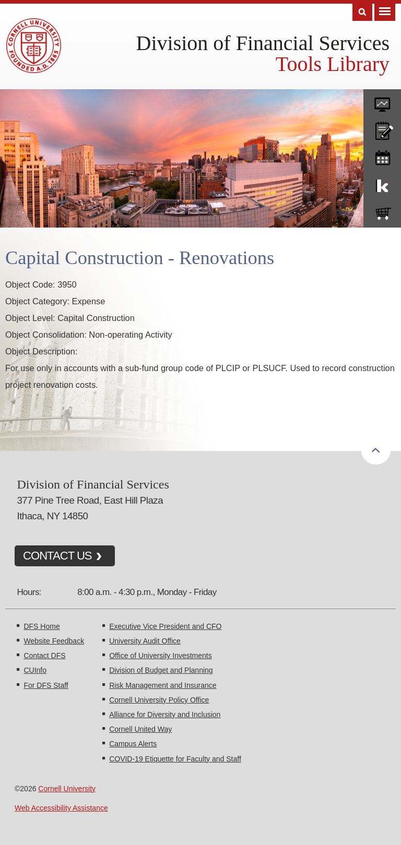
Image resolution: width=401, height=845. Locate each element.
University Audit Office (145, 641)
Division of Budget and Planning (161, 670)
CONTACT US (57, 555)
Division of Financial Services (263, 43)
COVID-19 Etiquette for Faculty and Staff (175, 759)
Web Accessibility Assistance (61, 808)
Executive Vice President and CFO (165, 626)
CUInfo (34, 670)
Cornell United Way (140, 729)
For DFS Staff (45, 685)
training (382, 156)
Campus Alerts (133, 744)
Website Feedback (53, 641)
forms (382, 100)
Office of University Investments (160, 655)
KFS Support (382, 183)
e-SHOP (382, 211)
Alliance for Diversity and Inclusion (164, 714)
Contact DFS (44, 655)
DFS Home (41, 626)
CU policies (382, 128)
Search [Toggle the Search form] (362, 12)
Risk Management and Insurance (162, 685)
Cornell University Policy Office (159, 700)
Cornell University (67, 788)
